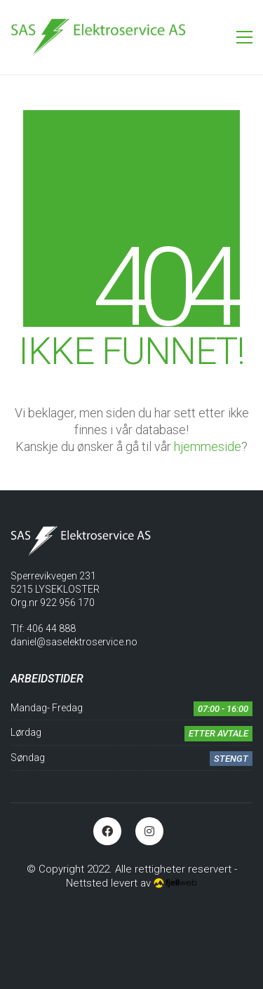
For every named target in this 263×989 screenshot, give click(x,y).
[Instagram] (149, 831)
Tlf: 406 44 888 (43, 628)
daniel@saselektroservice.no (74, 641)
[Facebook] (107, 831)
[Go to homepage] (98, 37)
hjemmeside (207, 446)
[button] (244, 37)
